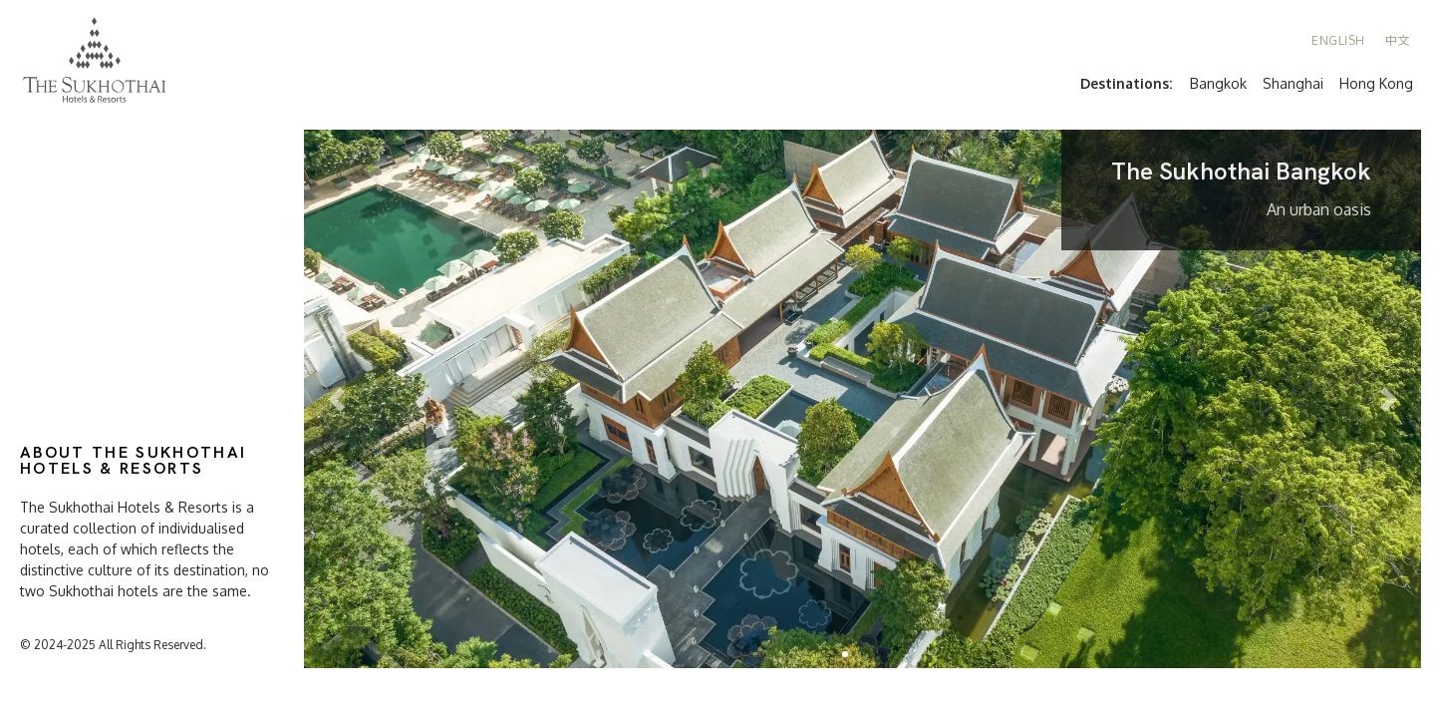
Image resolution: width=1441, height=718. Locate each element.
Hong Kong (1376, 83)
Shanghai (1293, 83)
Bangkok (1218, 83)
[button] (845, 654)
